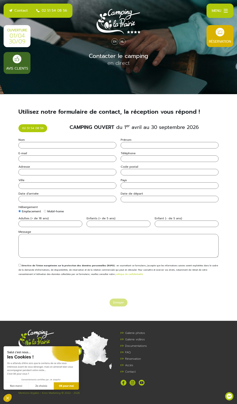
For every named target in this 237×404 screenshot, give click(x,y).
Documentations (134, 346)
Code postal (129, 167)
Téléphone (128, 153)
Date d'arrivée (28, 194)
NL (122, 41)
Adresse (24, 167)
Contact (18, 10)
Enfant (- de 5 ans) (168, 218)
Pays (124, 180)
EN (115, 41)
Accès (127, 365)
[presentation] (45, 286)
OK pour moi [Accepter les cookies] (66, 386)
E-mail (22, 153)
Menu (220, 10)
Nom (21, 140)
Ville (21, 180)
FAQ (126, 352)
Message (24, 232)
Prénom (126, 140)
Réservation (220, 36)
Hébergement (28, 207)
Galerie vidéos (133, 339)
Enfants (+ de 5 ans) (101, 218)
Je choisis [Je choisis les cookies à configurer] (41, 386)
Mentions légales (28, 393)
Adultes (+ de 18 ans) (33, 218)
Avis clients (17, 63)
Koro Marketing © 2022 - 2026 (61, 393)
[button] (7, 398)
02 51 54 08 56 (51, 10)
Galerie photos (133, 333)
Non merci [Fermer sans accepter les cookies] (16, 386)
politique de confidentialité (129, 274)
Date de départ (132, 194)
